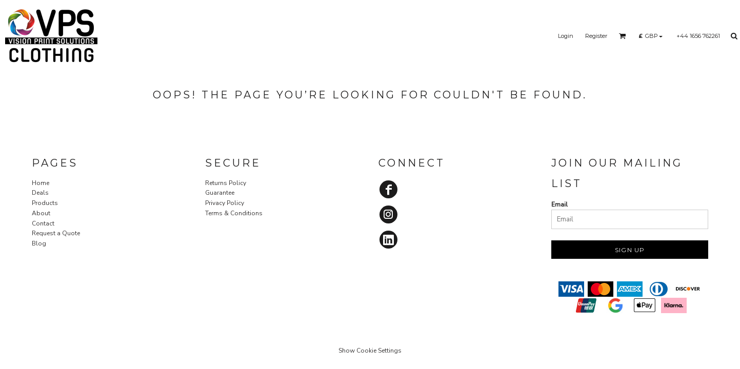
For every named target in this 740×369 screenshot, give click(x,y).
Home (40, 183)
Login (565, 35)
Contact (43, 223)
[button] (622, 35)
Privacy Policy (224, 203)
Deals (40, 193)
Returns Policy (225, 183)
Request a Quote (56, 233)
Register (596, 35)
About (41, 213)
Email (559, 204)
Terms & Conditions (234, 213)
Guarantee (219, 193)
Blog (39, 243)
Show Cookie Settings (370, 350)
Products (45, 203)
